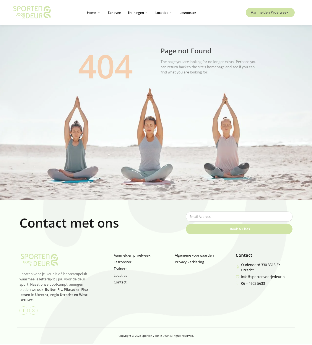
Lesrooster (188, 12)
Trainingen (138, 12)
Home (93, 12)
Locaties (163, 12)
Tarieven (114, 12)
